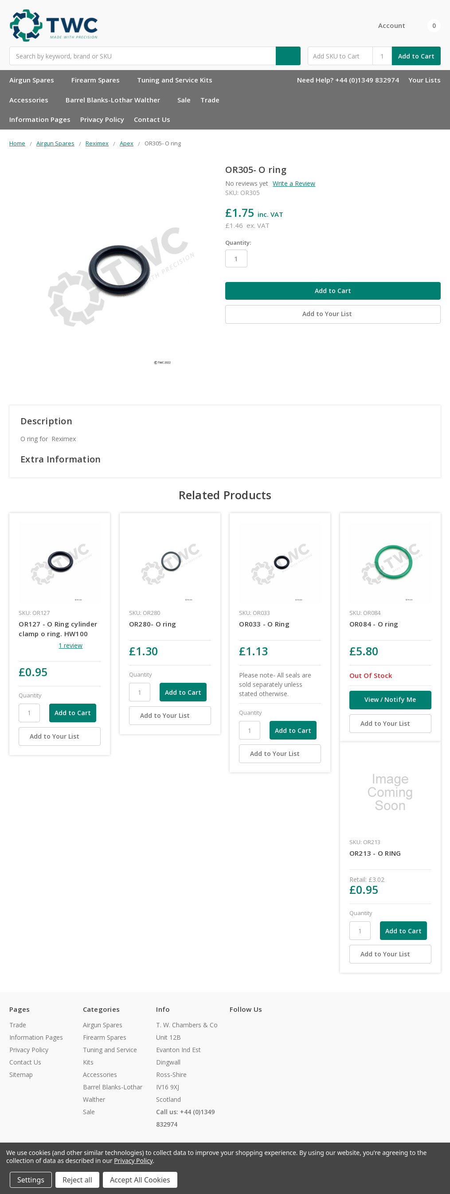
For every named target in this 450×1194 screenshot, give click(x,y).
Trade (209, 99)
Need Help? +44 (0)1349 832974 (348, 79)
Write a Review (294, 183)
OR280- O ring (152, 623)
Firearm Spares (99, 79)
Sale (184, 99)
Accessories (32, 99)
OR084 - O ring (374, 623)
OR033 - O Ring (264, 623)
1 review (70, 645)
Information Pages (39, 119)
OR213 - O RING (375, 853)
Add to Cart (416, 56)
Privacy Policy (102, 119)
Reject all (77, 1180)
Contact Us (152, 119)
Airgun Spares (35, 79)
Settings (30, 1180)
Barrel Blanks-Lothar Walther (117, 99)
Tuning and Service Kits (178, 79)
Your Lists (424, 79)
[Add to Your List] (60, 736)
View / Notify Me (390, 699)
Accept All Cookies (140, 1180)
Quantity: (238, 243)
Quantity (30, 695)
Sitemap (21, 1074)
